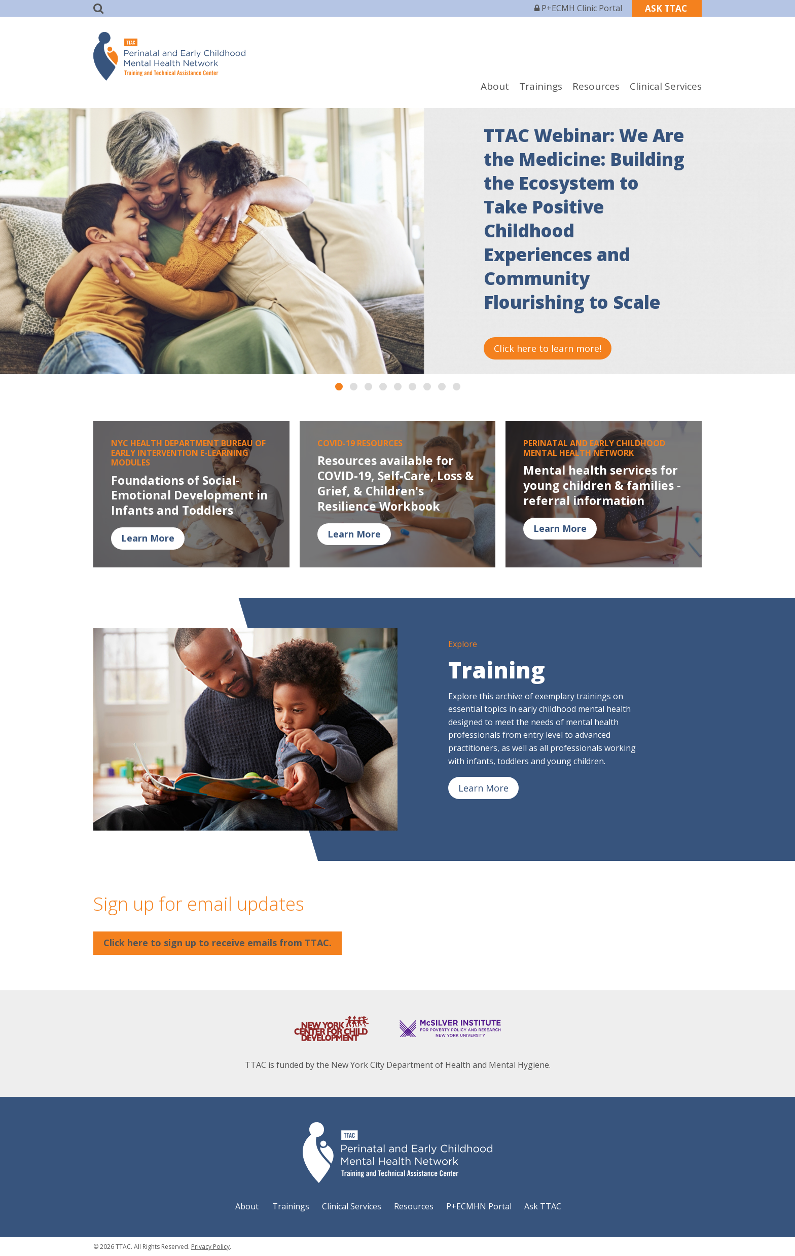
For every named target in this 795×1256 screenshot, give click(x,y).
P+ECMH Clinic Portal (578, 8)
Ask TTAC (542, 1206)
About (495, 86)
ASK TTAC (667, 8)
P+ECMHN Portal (479, 1206)
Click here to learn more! (547, 348)
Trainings (540, 86)
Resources (596, 86)
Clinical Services (666, 86)
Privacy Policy (210, 1246)
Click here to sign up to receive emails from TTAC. (217, 943)
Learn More (147, 538)
